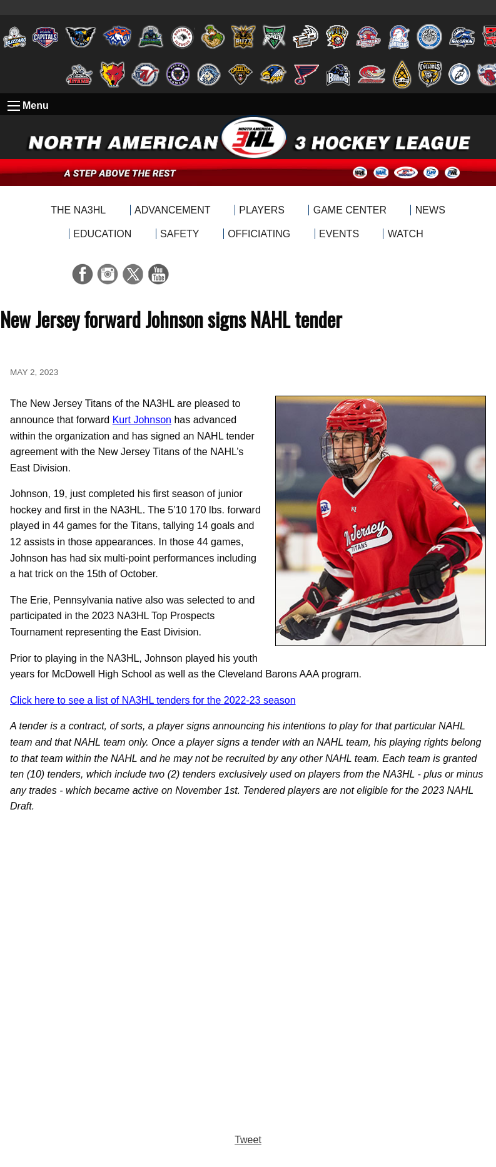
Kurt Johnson (142, 419)
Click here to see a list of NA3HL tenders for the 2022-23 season (153, 700)
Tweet (248, 1139)
